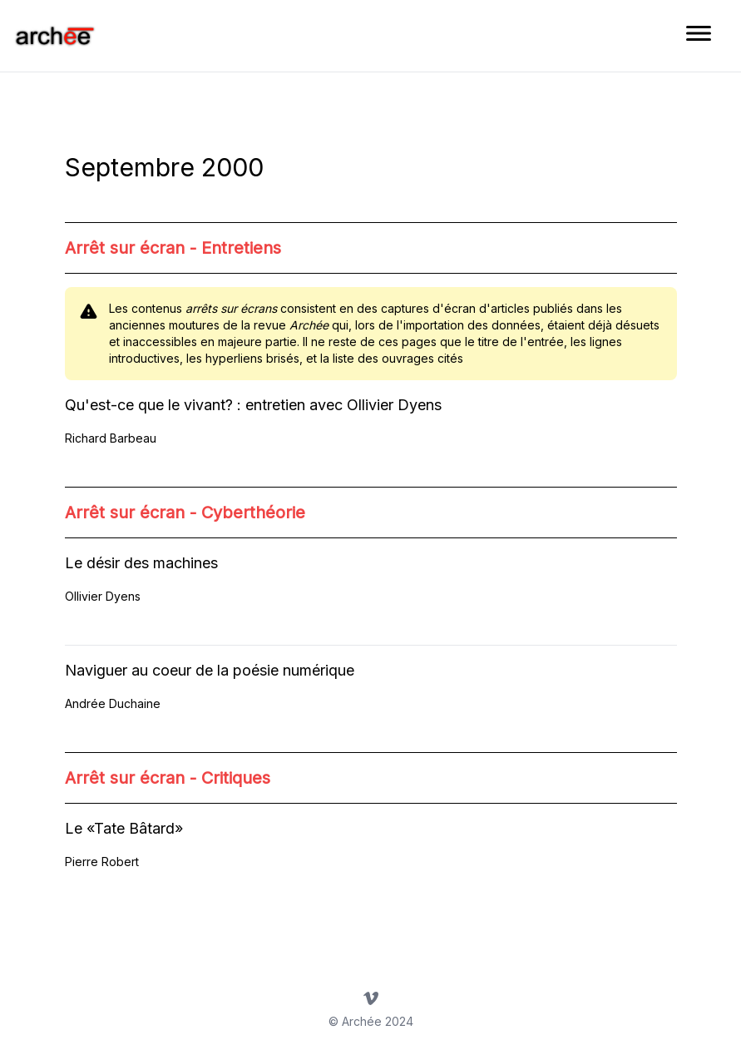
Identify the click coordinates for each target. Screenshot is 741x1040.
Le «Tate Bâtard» (124, 828)
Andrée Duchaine (113, 703)
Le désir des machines (141, 563)
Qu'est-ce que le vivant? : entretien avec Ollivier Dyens (253, 405)
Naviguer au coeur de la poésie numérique (209, 670)
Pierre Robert (102, 861)
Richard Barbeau (110, 438)
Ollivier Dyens (103, 596)
